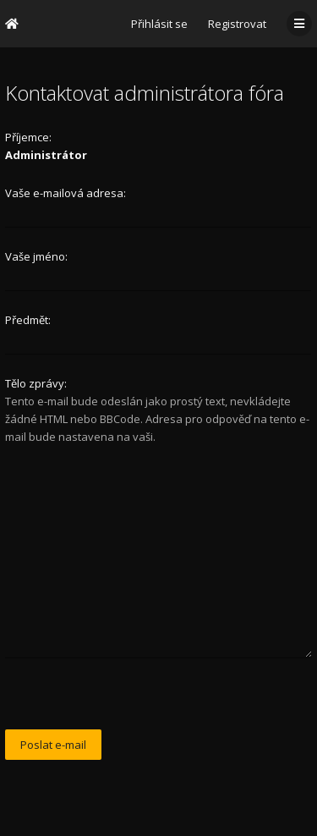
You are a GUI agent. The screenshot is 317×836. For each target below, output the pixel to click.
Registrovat (237, 23)
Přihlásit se (159, 23)
